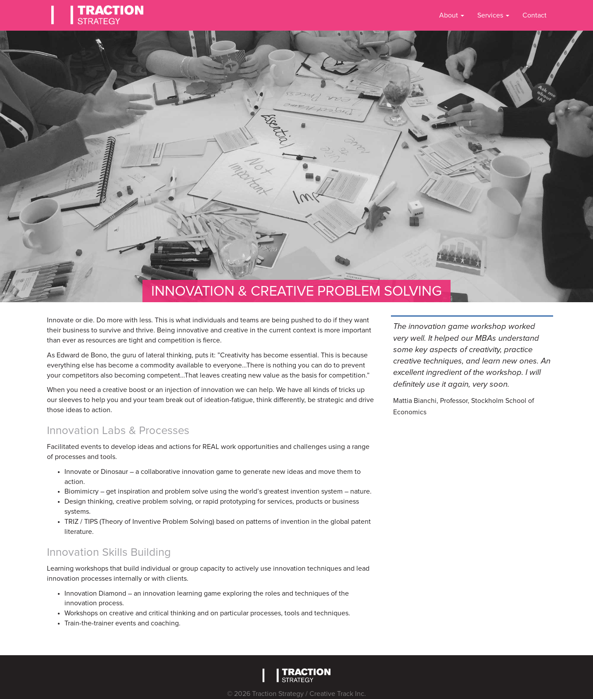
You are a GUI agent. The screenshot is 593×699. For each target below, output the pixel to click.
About (451, 15)
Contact (534, 15)
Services (493, 15)
